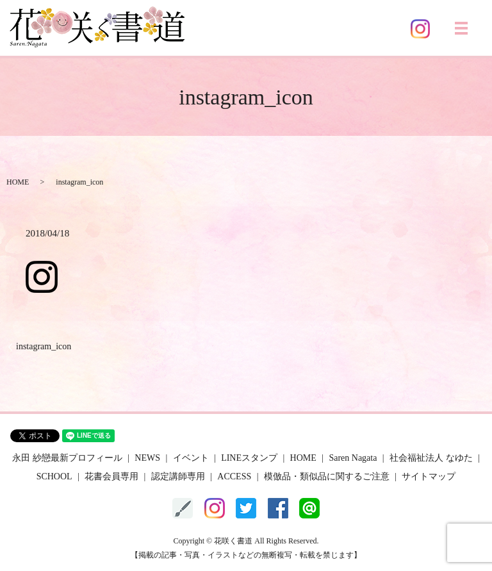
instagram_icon (43, 346)
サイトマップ (428, 476)
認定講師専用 (178, 476)
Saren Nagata (353, 458)
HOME (17, 182)
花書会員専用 (111, 476)
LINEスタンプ (249, 458)
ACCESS (234, 476)
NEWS (147, 458)
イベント (191, 458)
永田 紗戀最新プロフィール (67, 458)
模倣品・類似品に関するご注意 (327, 476)
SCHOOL (54, 476)
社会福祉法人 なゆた (431, 458)
